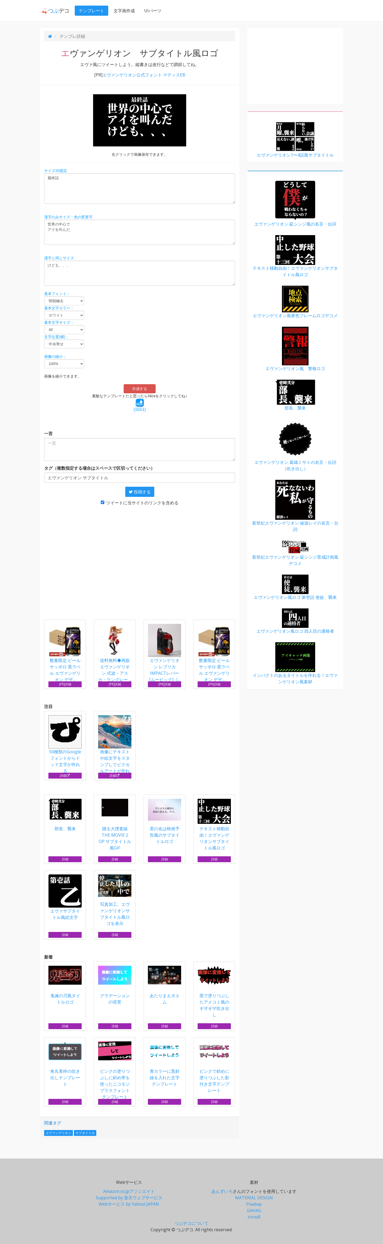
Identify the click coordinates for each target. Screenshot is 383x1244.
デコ (54, 10)
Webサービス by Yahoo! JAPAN (129, 1204)
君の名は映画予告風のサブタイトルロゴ (164, 821)
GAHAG (254, 1210)
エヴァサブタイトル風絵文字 (65, 897)
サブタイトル (85, 1133)
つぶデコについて (191, 1223)
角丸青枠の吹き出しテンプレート (65, 1064)
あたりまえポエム (164, 985)
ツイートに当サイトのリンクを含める (139, 503)
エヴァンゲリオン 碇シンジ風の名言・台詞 (295, 204)
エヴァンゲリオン (58, 1133)
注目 (48, 706)
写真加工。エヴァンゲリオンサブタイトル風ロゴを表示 (114, 900)
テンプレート (89, 11)
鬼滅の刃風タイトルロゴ (65, 985)
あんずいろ (222, 1191)
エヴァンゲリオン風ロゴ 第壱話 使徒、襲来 (295, 587)
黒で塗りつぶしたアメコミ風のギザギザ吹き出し (214, 992)
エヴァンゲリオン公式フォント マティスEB (143, 75)
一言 (48, 433)
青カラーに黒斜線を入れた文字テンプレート (164, 1064)
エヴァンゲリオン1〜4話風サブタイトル (295, 139)
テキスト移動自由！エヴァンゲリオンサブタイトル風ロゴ (214, 825)
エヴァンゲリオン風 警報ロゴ (295, 349)
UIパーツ (151, 11)
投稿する (140, 492)
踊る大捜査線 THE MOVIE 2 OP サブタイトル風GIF (114, 825)
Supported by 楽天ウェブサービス (129, 1198)
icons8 (254, 1217)
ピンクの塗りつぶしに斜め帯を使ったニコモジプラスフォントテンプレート (114, 1070)
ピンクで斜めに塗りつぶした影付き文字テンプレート (214, 1067)
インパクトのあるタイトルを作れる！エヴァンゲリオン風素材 (295, 663)
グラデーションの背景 (114, 985)
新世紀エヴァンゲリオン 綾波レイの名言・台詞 (295, 506)
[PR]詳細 (65, 684)
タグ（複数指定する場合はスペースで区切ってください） (99, 468)
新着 (48, 957)
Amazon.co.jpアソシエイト (129, 1191)
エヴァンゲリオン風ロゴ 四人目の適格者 (295, 621)
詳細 (65, 775)
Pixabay (254, 1204)
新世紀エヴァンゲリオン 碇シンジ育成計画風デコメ (295, 553)
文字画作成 (122, 11)
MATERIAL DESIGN (254, 1198)
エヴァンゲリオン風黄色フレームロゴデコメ (295, 302)
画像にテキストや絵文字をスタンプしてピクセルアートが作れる (114, 747)
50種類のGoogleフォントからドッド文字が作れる (65, 744)
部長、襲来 (65, 815)
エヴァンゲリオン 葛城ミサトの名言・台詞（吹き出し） (295, 445)
